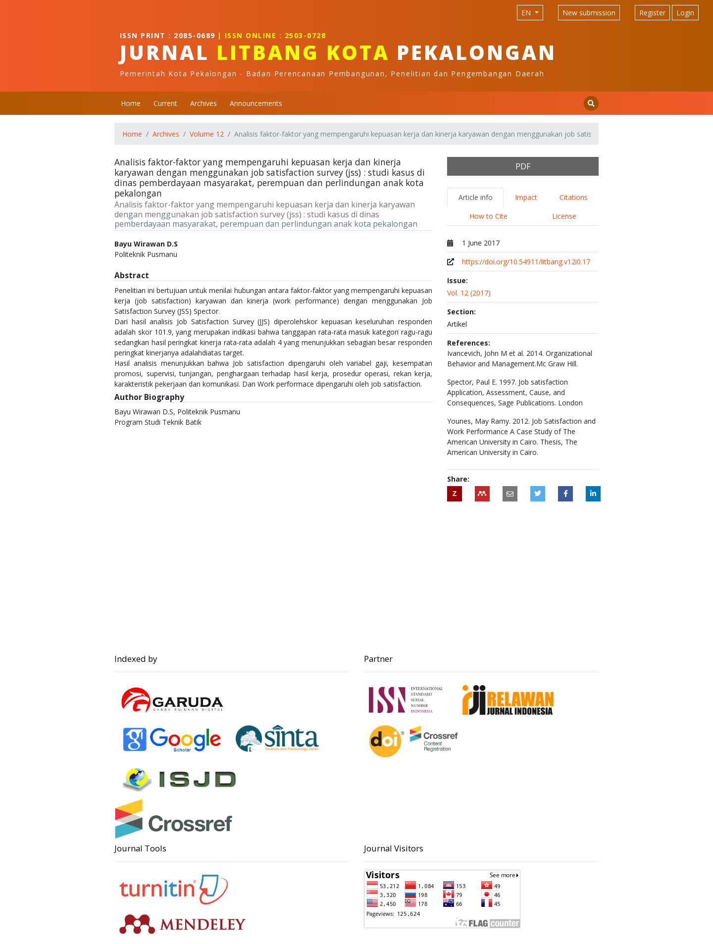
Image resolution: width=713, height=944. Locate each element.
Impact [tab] (526, 197)
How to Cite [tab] (488, 216)
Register (652, 12)
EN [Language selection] (527, 12)
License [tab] (564, 216)
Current (165, 103)
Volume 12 (207, 134)
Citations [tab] (574, 197)
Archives (203, 103)
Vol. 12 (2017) (469, 293)
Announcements (256, 103)
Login (685, 12)
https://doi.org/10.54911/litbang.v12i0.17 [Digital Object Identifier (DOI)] (526, 261)
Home (131, 103)
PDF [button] (522, 166)
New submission (588, 12)
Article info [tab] (475, 197)
